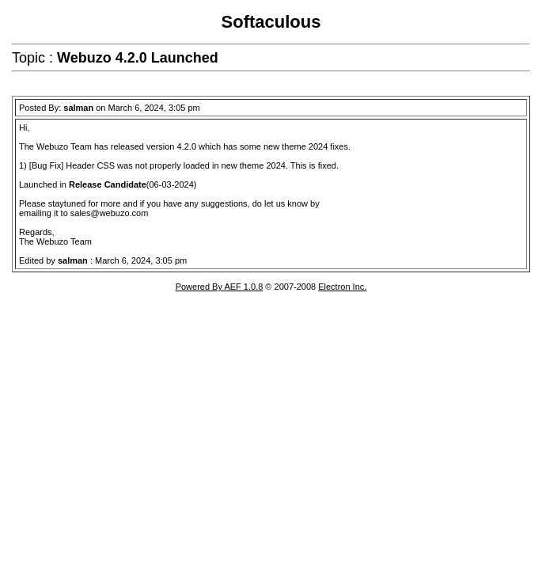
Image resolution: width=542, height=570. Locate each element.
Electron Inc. (342, 286)
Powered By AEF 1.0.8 (219, 286)
